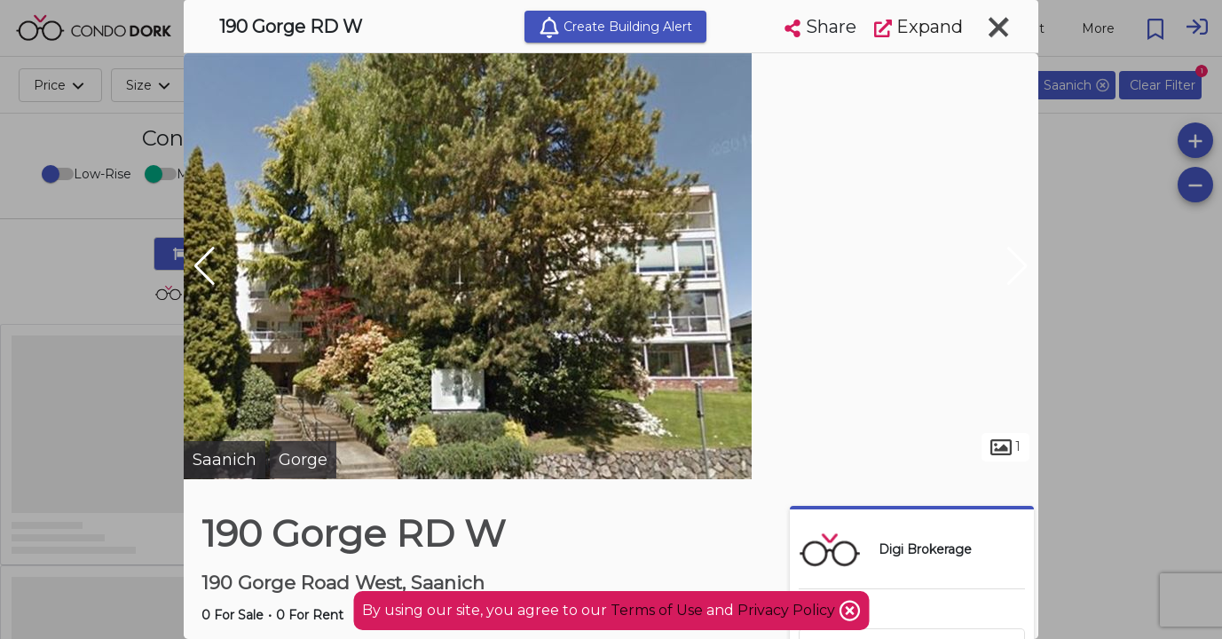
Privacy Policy (788, 610)
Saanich (224, 459)
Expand (918, 26)
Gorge (303, 459)
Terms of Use (657, 610)
